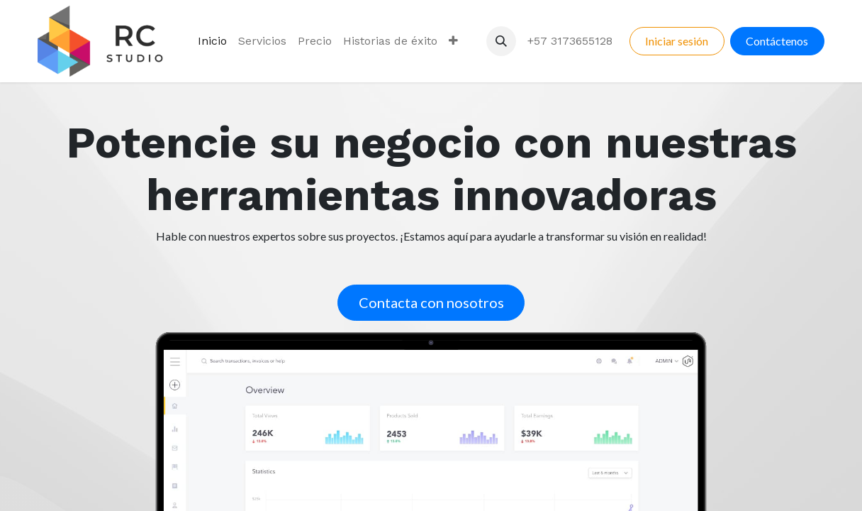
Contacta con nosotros (431, 302)
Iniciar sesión (676, 41)
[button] (501, 41)
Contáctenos (777, 41)
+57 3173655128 (569, 41)
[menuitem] (212, 41)
